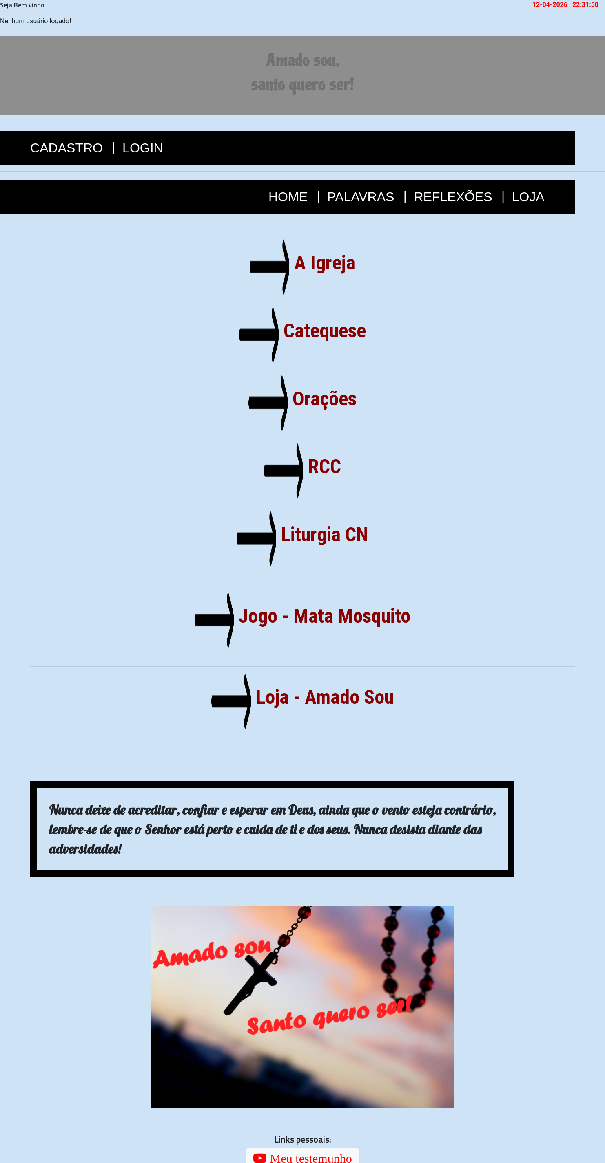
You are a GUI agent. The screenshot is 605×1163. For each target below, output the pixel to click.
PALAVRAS (362, 196)
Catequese (321, 330)
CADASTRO (68, 148)
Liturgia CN (322, 534)
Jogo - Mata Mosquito (321, 616)
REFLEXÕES (455, 196)
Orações (321, 398)
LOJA (528, 196)
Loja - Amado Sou (321, 697)
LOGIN (142, 148)
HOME (289, 196)
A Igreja (322, 262)
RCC (321, 466)
